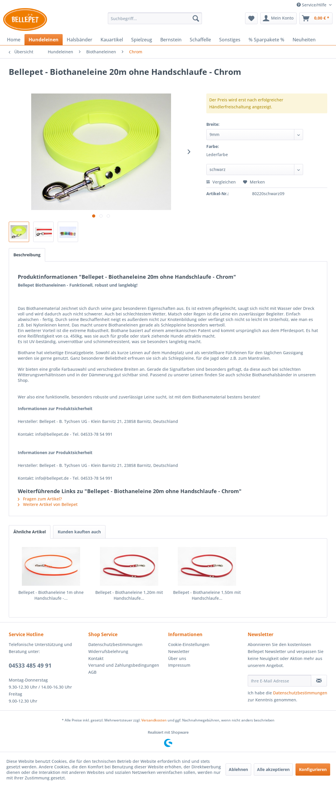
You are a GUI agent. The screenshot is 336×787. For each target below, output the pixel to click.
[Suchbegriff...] (155, 18)
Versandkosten (154, 720)
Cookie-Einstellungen (189, 644)
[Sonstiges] (229, 39)
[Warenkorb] (316, 18)
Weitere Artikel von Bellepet (48, 504)
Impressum (179, 665)
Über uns (177, 658)
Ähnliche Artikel (29, 531)
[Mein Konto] (278, 18)
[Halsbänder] (79, 39)
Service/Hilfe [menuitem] (312, 5)
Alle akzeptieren (273, 769)
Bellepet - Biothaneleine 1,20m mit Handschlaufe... (129, 595)
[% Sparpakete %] (266, 39)
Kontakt (95, 658)
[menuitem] (155, 18)
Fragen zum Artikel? (40, 499)
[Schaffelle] (200, 39)
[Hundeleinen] (43, 39)
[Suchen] (196, 18)
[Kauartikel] (111, 39)
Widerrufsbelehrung (108, 651)
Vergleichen (221, 182)
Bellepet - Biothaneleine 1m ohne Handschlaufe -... (51, 595)
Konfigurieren (313, 769)
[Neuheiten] (304, 39)
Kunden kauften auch (79, 531)
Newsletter (178, 651)
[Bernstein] (171, 39)
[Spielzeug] (141, 39)
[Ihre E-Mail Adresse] (280, 681)
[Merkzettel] (251, 18)
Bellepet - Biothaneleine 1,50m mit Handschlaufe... (207, 595)
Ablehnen (238, 769)
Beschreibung (27, 254)
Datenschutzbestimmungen (115, 644)
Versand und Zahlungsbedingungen (123, 665)
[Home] (13, 39)
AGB (92, 672)
